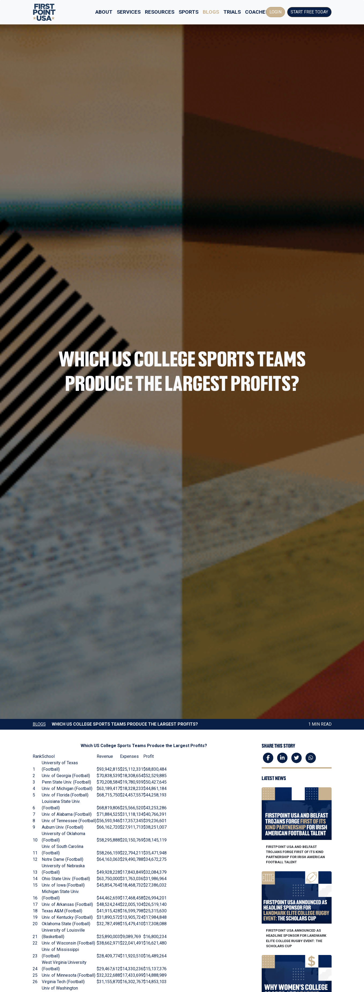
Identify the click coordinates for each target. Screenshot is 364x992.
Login (275, 11)
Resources (159, 12)
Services (129, 12)
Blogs (211, 12)
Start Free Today (309, 11)
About (103, 12)
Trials (232, 12)
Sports (188, 12)
